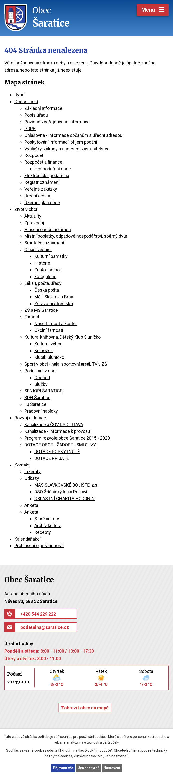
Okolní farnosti (48, 330)
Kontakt (22, 464)
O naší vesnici (38, 249)
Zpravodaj (34, 222)
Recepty (42, 532)
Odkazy (31, 478)
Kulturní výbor (48, 343)
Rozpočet (33, 155)
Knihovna (43, 350)
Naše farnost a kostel (55, 323)
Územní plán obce (42, 202)
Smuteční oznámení (44, 242)
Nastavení (112, 768)
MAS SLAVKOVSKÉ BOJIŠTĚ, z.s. (66, 485)
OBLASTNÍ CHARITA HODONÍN (64, 498)
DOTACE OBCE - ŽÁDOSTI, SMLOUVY (60, 444)
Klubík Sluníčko (49, 357)
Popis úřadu (36, 115)
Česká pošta (46, 290)
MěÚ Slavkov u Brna (53, 296)
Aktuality (32, 216)
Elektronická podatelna (46, 175)
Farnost (31, 316)
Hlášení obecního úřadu (47, 229)
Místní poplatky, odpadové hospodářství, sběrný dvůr (75, 236)
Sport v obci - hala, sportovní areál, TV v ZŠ (65, 364)
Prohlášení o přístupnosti (39, 545)
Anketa (31, 505)
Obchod (42, 377)
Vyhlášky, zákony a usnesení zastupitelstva (66, 148)
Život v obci (25, 209)
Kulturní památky (51, 256)
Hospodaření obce (52, 168)
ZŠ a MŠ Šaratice (41, 310)
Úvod (19, 94)
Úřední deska (37, 195)
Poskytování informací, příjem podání (60, 142)
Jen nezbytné (88, 768)
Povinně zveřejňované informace (57, 121)
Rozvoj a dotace (30, 417)
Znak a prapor (47, 269)
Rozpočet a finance (43, 162)
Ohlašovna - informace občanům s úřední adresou (73, 135)
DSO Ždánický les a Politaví (60, 491)
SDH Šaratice (37, 397)
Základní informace (43, 108)
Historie (42, 263)
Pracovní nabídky (41, 411)
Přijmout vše (63, 768)
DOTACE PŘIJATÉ (51, 458)
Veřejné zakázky (40, 189)
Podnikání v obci (40, 370)
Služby (41, 384)
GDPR (30, 128)
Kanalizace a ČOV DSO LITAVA (53, 424)
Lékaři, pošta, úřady (43, 283)
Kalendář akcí (27, 539)
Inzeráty (32, 471)
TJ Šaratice (35, 404)
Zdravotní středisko (53, 303)
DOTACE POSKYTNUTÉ (57, 451)
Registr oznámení (41, 182)
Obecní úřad (26, 101)
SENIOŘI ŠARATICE (43, 390)
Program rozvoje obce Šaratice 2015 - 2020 (67, 438)
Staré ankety (46, 518)
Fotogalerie (45, 276)
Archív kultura (47, 525)
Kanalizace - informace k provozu (57, 431)
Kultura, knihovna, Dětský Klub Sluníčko (62, 337)
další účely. (111, 742)
